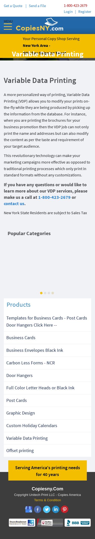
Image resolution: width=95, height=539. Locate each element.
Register (84, 11)
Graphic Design (20, 413)
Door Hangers (19, 375)
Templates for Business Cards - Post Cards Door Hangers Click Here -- (46, 321)
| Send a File (36, 5)
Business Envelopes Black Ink (34, 350)
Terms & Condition (47, 500)
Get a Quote (14, 5)
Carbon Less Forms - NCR (30, 363)
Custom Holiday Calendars (31, 425)
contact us (14, 203)
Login (68, 11)
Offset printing (20, 450)
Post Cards (16, 400)
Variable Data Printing (27, 438)
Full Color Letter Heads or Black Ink (40, 388)
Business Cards (20, 337)
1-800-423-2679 (75, 5)
